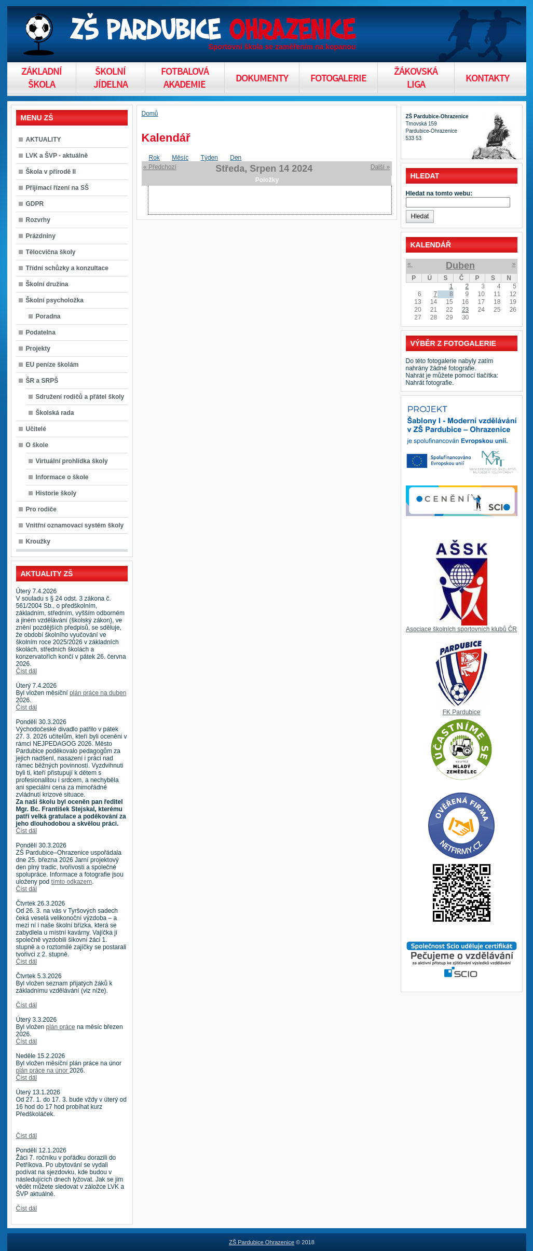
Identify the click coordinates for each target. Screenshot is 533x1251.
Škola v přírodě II (51, 171)
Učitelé (36, 429)
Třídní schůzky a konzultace (67, 268)
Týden (209, 157)
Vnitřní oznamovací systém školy (75, 525)
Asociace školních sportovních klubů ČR (461, 629)
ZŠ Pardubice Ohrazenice (261, 1242)
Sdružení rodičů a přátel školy (80, 396)
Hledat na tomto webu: (439, 193)
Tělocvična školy (51, 252)
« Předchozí (159, 167)
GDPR (35, 203)
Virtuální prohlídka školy (72, 461)
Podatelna (41, 332)
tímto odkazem (71, 881)
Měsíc (180, 157)
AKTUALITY (43, 139)
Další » (380, 167)
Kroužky (38, 541)
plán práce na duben (98, 693)
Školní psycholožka (55, 300)
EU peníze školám (52, 364)
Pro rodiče (41, 509)
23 (465, 309)
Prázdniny (41, 236)
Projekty (38, 348)
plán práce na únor (43, 1070)
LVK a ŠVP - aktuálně (57, 155)
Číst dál (26, 671)
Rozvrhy (38, 220)
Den (235, 157)
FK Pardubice (462, 712)
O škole (37, 445)
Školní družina (47, 284)
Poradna (48, 316)
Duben (460, 265)
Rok (154, 157)
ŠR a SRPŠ (42, 380)
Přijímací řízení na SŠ (57, 187)
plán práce (60, 1027)
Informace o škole (62, 477)
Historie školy (56, 493)
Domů (150, 113)
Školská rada (55, 412)
